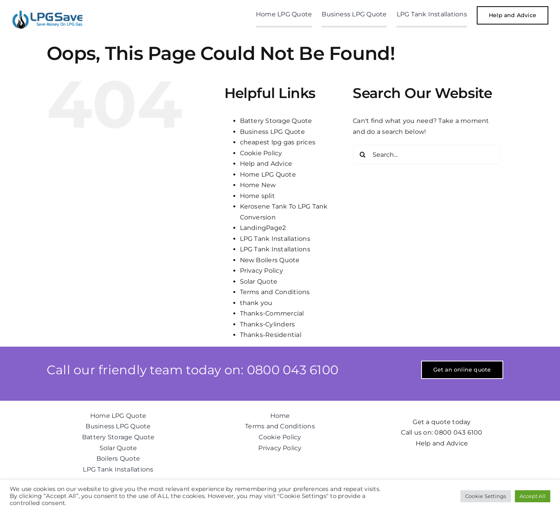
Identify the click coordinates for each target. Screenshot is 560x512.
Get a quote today (442, 422)
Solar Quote (259, 281)
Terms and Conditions (275, 292)
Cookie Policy (261, 153)
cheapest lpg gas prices (278, 142)
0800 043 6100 (458, 432)
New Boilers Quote (270, 260)
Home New (258, 185)
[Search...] (426, 154)
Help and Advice (266, 163)
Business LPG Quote (272, 131)
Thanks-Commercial (272, 313)
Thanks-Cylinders (267, 324)
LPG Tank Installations (275, 238)
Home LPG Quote (268, 174)
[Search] (362, 154)
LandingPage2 (263, 227)
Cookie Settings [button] (485, 496)
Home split (257, 196)
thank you (256, 303)
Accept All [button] (533, 496)
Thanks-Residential (270, 334)
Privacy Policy (261, 270)
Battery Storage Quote (276, 120)
